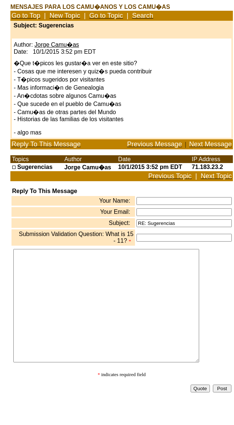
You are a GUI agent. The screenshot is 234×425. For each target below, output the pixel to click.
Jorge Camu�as (56, 44)
